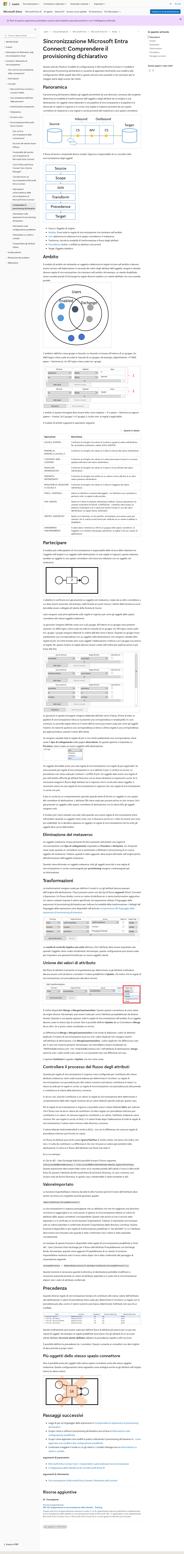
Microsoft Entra (79, 31)
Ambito (52, 232)
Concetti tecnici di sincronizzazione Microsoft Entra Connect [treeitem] (24, 180)
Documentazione (60, 31)
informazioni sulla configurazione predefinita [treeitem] (24, 228)
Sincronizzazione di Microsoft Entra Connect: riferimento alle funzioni (82, 1480)
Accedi (178, 3)
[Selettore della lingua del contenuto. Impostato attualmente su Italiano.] (9, 1549)
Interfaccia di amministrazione (165, 11)
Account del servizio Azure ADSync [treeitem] (24, 145)
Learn (46, 31)
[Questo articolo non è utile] (153, 70)
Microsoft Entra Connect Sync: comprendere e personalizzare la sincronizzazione (88, 1463)
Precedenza (54, 244)
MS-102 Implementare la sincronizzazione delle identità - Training (72, 1507)
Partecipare (154, 44)
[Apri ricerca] (171, 3)
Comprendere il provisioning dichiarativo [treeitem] (24, 207)
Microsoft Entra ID (99, 31)
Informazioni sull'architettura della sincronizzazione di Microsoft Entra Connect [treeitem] (23, 194)
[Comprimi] (35, 29)
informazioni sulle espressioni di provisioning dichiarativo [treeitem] (24, 217)
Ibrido (114, 31)
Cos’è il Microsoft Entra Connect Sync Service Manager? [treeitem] (23, 168)
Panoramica (154, 37)
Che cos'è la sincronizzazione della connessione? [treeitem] (20, 71)
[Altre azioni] (138, 31)
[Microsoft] (5, 4)
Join (50, 236)
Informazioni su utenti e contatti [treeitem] (23, 236)
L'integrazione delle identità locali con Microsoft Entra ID (76, 1467)
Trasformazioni (155, 48)
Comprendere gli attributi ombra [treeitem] (24, 245)
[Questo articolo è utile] (149, 70)
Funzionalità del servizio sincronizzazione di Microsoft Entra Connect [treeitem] (23, 156)
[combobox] (19, 35)
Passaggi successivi (157, 56)
